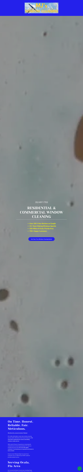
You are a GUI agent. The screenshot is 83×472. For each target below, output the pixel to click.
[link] (41, 7)
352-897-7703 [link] (41, 202)
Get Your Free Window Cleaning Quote (41, 239)
